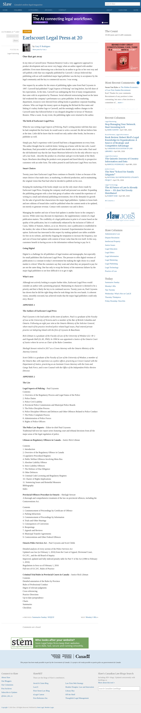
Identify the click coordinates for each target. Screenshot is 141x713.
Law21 (35, 687)
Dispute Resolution (112, 238)
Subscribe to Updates (9, 692)
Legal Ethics (109, 252)
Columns (18, 10)
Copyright (4, 707)
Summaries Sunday (112, 282)
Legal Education (111, 249)
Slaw (7, 4)
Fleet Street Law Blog (41, 691)
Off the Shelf (70, 694)
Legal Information (122, 134)
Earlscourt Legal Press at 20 (52, 38)
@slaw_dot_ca (6, 696)
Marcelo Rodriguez (115, 164)
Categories (33, 10)
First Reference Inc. (40, 698)
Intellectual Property (112, 241)
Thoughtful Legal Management (77, 698)
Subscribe (122, 10)
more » (120, 102)
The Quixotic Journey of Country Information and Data (121, 160)
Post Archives (6, 689)
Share (16, 40)
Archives (48, 10)
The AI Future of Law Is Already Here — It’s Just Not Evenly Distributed (121, 190)
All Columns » (110, 201)
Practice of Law (111, 271)
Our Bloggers (6, 681)
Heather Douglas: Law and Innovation (79, 687)
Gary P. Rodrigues (42, 46)
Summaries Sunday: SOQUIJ (43, 617)
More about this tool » (106, 683)
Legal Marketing (110, 121)
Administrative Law (112, 234)
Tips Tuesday (110, 290)
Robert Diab (112, 196)
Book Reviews (110, 134)
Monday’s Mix (91, 617)
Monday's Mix (110, 286)
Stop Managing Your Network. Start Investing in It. (120, 125)
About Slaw (5, 677)
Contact (62, 10)
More (136, 10)
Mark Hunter (112, 130)
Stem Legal (40, 707)
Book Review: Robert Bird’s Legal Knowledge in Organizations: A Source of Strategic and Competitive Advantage (122, 141)
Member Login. (49, 707)
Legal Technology (111, 185)
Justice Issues (110, 169)
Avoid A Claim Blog (41, 683)
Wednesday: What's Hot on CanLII (118, 294)
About (109, 10)
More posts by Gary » (39, 49)
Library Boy (70, 691)
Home (5, 10)
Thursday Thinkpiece (113, 297)
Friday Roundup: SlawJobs (115, 301)
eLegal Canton (38, 694)
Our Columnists (7, 685)
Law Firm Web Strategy (74, 683)
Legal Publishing (13, 53)
